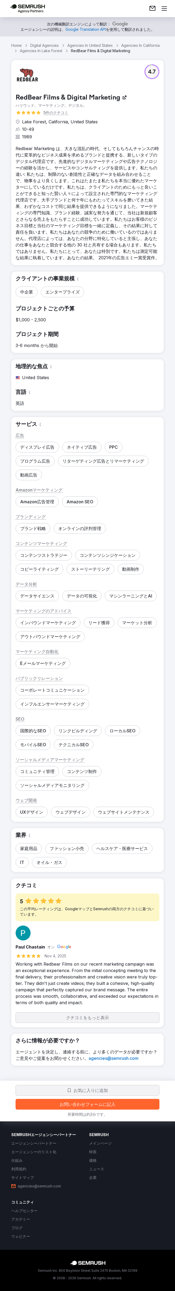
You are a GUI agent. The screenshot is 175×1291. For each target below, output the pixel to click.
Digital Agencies (44, 45)
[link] (152, 8)
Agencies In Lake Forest (41, 50)
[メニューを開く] (164, 8)
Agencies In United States (90, 45)
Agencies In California (140, 45)
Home (16, 45)
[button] (151, 71)
